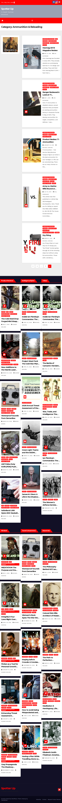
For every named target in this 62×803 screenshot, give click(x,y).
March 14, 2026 (28, 455)
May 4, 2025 (47, 572)
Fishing (8, 408)
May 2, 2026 (6, 573)
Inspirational (5, 561)
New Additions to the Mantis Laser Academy (8, 369)
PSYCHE (54, 183)
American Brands (6, 360)
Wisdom (56, 654)
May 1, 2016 (47, 97)
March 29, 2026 (7, 421)
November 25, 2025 (29, 665)
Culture (10, 658)
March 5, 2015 (48, 238)
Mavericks (50, 499)
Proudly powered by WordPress (9, 798)
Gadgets (14, 408)
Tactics (44, 89)
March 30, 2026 (7, 372)
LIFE (10, 561)
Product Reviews (54, 87)
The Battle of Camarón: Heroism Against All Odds (51, 365)
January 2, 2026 (8, 718)
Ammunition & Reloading (48, 83)
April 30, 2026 (28, 322)
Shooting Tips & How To (48, 232)
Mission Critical (52, 85)
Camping (4, 408)
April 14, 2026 (28, 411)
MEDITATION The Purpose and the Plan (8, 570)
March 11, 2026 (28, 500)
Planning (4, 707)
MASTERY (4, 756)
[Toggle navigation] (32, 20)
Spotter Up (7, 8)
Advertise (38, 799)
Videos (11, 609)
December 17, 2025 (8, 770)
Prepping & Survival (27, 705)
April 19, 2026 (28, 366)
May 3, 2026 (6, 324)
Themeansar (4, 800)
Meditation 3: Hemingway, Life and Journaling (50, 708)
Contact (44, 799)
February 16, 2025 (49, 758)
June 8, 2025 (27, 715)
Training (57, 232)
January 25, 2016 (49, 145)
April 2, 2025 (48, 463)
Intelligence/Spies (32, 311)
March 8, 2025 (48, 663)
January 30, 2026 (8, 669)
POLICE (10, 459)
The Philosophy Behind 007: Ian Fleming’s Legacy (50, 569)
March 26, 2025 (49, 618)
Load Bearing (14, 505)
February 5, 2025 (49, 508)
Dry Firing (47, 235)
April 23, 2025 (48, 417)
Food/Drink (50, 701)
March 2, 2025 (48, 711)
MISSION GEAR (46, 87)
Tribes (23, 313)
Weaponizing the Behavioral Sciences (8, 564)
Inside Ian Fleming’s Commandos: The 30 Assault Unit (31, 319)
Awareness (4, 658)
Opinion (52, 181)
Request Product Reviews (54, 799)
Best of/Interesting (47, 358)
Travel (12, 412)
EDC (7, 311)
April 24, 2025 (48, 368)
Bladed (3, 311)
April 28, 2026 (7, 622)
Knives (11, 311)
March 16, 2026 (7, 469)
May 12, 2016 (47, 53)
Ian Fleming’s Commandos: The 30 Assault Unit (51, 460)
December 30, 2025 (29, 620)
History (24, 311)
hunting (3, 410)
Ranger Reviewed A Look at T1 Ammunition (51, 94)
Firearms (45, 85)
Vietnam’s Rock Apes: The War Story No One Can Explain (31, 617)
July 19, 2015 (48, 191)
